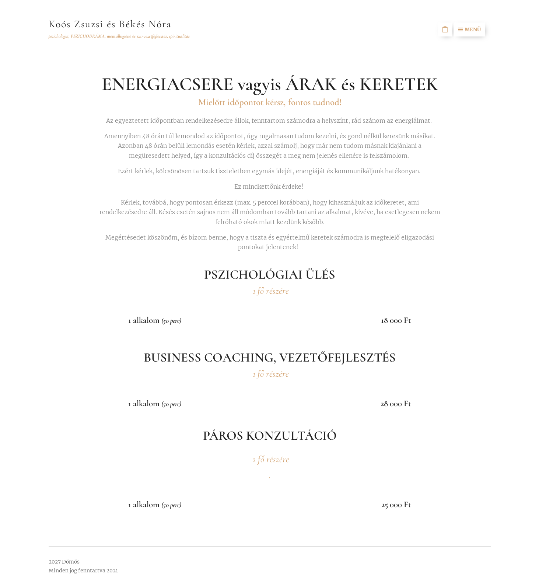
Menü (469, 29)
